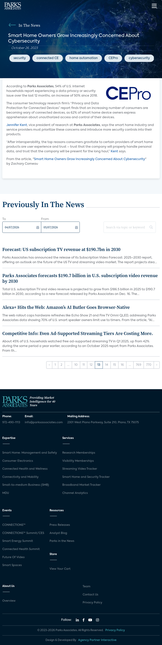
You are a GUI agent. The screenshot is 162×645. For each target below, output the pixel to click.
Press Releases (60, 525)
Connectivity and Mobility (20, 477)
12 (91, 365)
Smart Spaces (12, 565)
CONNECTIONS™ (14, 525)
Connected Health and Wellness (25, 469)
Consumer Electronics (17, 461)
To (4, 219)
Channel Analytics (75, 493)
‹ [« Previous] (49, 365)
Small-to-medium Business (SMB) (25, 485)
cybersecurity (139, 58)
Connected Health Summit (21, 549)
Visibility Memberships (78, 461)
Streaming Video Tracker (79, 469)
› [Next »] (156, 365)
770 (148, 365)
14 (106, 365)
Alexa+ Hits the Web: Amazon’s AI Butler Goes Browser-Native (66, 307)
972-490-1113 (11, 422)
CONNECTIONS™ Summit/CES (23, 533)
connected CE (48, 58)
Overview (8, 601)
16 (122, 365)
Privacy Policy (92, 602)
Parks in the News (62, 541)
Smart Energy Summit (17, 541)
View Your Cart (60, 569)
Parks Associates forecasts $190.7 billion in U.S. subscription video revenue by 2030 (80, 278)
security (20, 58)
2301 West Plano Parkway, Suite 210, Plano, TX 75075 (103, 422)
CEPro (113, 58)
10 (76, 365)
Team (86, 586)
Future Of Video (13, 557)
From (45, 219)
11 (83, 365)
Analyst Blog (58, 533)
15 (114, 365)
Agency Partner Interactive (97, 640)
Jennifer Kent (16, 125)
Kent (114, 151)
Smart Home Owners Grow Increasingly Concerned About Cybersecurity (89, 159)
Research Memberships (78, 452)
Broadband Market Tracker (81, 485)
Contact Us (90, 594)
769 (138, 365)
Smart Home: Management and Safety (29, 452)
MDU (5, 493)
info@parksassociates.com (44, 422)
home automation (83, 58)
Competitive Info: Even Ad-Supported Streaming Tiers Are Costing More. (77, 333)
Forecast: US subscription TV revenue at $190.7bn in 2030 (61, 249)
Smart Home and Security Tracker (86, 477)
